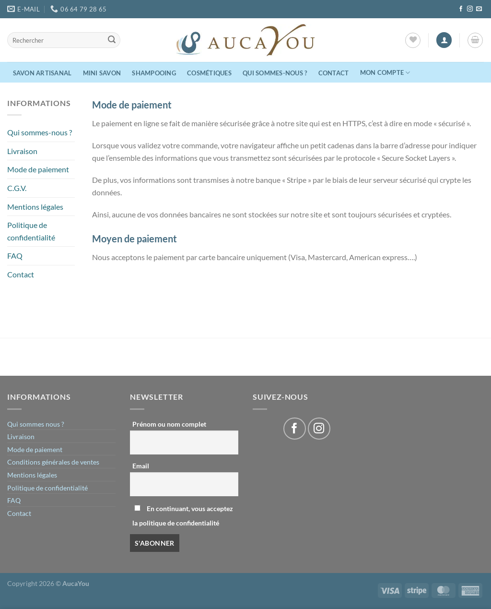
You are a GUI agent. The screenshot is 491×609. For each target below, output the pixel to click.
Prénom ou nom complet (169, 424)
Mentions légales (35, 206)
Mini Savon (102, 73)
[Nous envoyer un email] (479, 9)
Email (140, 466)
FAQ (15, 255)
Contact (333, 73)
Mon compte (385, 72)
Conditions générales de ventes (53, 462)
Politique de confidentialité (31, 231)
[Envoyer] (112, 40)
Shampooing (154, 73)
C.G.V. (16, 187)
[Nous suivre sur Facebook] (461, 9)
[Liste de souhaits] (413, 40)
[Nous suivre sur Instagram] (470, 9)
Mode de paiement (38, 169)
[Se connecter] (444, 40)
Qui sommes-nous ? (275, 73)
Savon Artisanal (42, 73)
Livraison (22, 150)
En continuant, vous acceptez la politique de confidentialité (182, 515)
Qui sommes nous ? (35, 424)
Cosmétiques (209, 73)
